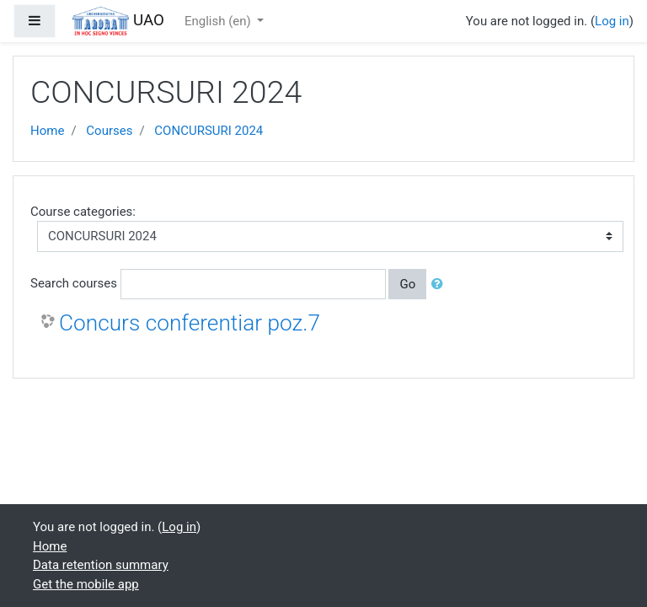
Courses (109, 130)
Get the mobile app (86, 584)
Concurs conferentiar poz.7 (189, 323)
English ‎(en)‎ (219, 21)
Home (47, 130)
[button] (441, 284)
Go (407, 284)
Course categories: (83, 211)
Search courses (73, 283)
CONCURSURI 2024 (208, 130)
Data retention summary (100, 564)
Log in (612, 21)
